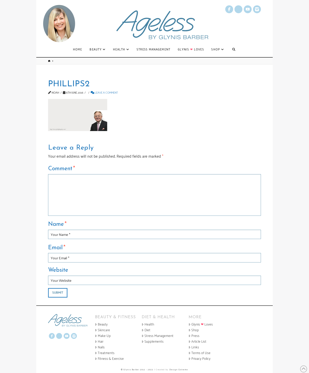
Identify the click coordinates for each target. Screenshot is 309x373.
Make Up (103, 336)
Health (148, 324)
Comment (61, 168)
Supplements (153, 341)
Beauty (101, 324)
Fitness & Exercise (109, 358)
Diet (146, 330)
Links (194, 347)
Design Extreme (178, 369)
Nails (100, 347)
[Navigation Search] (233, 49)
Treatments (104, 353)
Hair (99, 341)
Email (56, 247)
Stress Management (157, 336)
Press (194, 336)
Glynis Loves (201, 324)
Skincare (102, 330)
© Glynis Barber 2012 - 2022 (137, 369)
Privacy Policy (199, 358)
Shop (194, 330)
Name (57, 224)
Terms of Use (199, 353)
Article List (197, 341)
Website (58, 270)
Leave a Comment (104, 92)
